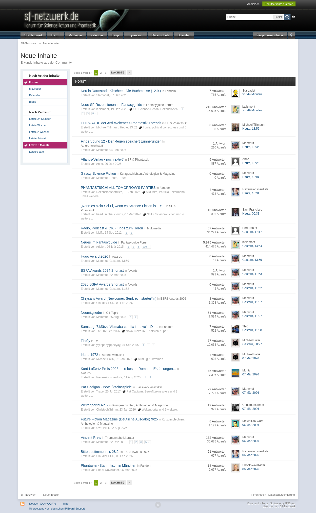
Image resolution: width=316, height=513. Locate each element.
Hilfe (66, 503)
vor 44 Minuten (252, 94)
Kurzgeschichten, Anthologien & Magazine (148, 173)
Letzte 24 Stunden (40, 118)
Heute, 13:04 (250, 177)
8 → (94, 113)
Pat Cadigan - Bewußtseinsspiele (106, 387)
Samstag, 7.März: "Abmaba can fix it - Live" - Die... (119, 327)
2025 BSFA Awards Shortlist (102, 284)
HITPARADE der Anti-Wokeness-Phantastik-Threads (121, 123)
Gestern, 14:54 (252, 246)
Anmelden (253, 3)
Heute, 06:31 (250, 213)
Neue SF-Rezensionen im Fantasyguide (111, 105)
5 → (147, 442)
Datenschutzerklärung (281, 494)
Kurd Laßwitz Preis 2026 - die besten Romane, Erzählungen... (128, 369)
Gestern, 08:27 (252, 344)
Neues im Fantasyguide (99, 242)
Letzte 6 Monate (39, 145)
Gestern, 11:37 (252, 302)
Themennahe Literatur (119, 438)
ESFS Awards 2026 (173, 298)
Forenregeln (258, 494)
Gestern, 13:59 (252, 260)
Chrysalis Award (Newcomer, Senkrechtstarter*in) (118, 298)
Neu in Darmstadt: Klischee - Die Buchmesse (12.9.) (121, 91)
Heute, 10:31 (250, 193)
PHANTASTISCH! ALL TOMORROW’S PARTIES (118, 188)
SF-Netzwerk (33, 35)
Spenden (184, 35)
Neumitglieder (91, 313)
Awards (117, 256)
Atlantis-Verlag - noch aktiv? (102, 159)
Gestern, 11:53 (252, 274)
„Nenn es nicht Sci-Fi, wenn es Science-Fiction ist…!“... (123, 206)
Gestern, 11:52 (252, 288)
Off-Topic (112, 313)
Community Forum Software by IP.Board (271, 503)
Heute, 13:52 (250, 128)
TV (96, 341)
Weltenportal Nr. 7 (94, 405)
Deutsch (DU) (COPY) (42, 503)
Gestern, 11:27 (252, 316)
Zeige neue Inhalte (270, 35)
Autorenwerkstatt (92, 145)
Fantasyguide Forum (159, 105)
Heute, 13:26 (250, 163)
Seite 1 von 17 (83, 72)
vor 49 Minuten (252, 110)
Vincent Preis (91, 438)
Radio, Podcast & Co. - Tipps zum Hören (112, 228)
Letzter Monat (37, 138)
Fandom (170, 91)
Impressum (135, 35)
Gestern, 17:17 (252, 232)
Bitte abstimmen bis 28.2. (100, 452)
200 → (146, 246)
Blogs (115, 35)
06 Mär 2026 (250, 425)
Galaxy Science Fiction (98, 173)
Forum (55, 35)
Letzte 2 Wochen (39, 131)
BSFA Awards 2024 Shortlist (102, 270)
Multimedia (154, 228)
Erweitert (294, 17)
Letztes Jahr (36, 151)
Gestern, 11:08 (252, 330)
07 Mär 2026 (250, 358)
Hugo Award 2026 (94, 256)
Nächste (117, 72)
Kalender (96, 35)
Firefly (85, 341)
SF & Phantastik (176, 123)
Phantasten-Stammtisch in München (108, 465)
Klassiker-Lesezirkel (149, 387)
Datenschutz (160, 35)
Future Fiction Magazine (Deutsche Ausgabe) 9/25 (119, 419)
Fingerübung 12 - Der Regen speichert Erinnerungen (121, 141)
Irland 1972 (89, 355)
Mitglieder (75, 35)
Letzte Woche (37, 125)
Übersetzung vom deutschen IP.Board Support (57, 508)
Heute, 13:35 (250, 147)
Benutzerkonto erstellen (279, 3)
